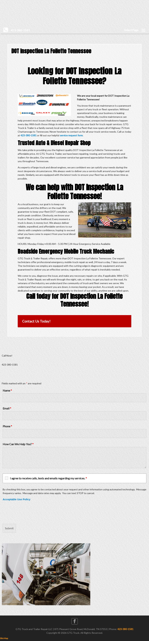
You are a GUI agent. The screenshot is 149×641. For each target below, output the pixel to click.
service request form (71, 135)
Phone (7, 426)
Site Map (4, 638)
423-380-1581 (28, 135)
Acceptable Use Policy (16, 499)
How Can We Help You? (18, 444)
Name (7, 390)
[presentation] (30, 512)
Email (7, 408)
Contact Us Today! (36, 321)
